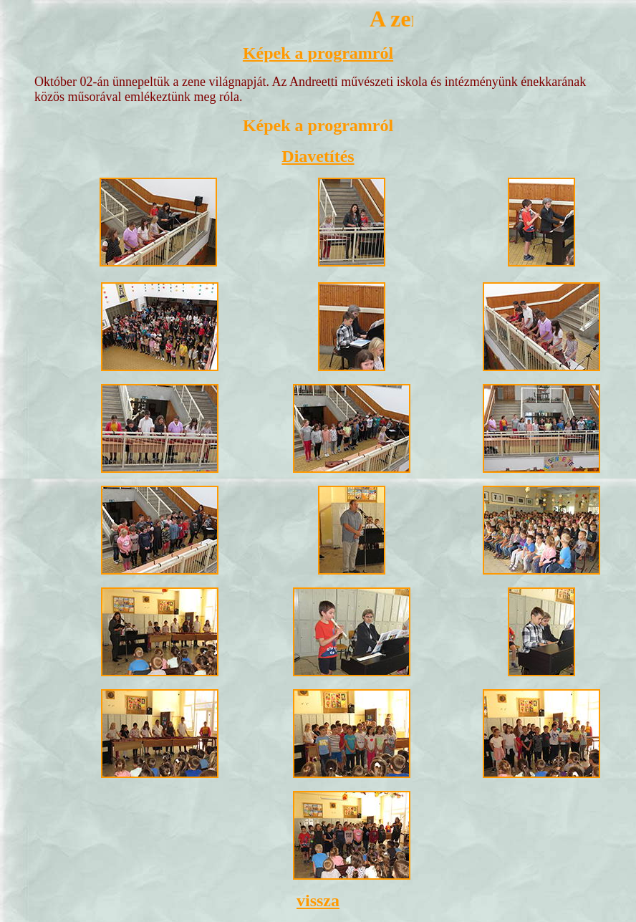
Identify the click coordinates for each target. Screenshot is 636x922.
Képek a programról (318, 53)
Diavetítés (317, 156)
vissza (318, 900)
